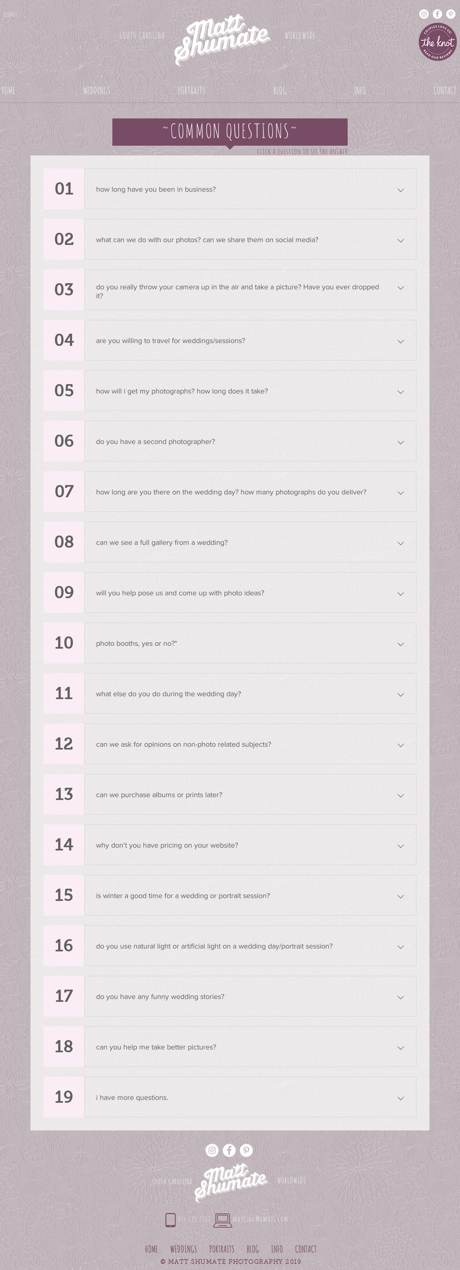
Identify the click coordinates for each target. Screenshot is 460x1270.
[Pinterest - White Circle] (451, 14)
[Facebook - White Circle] (437, 14)
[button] (96, 90)
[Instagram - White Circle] (424, 14)
